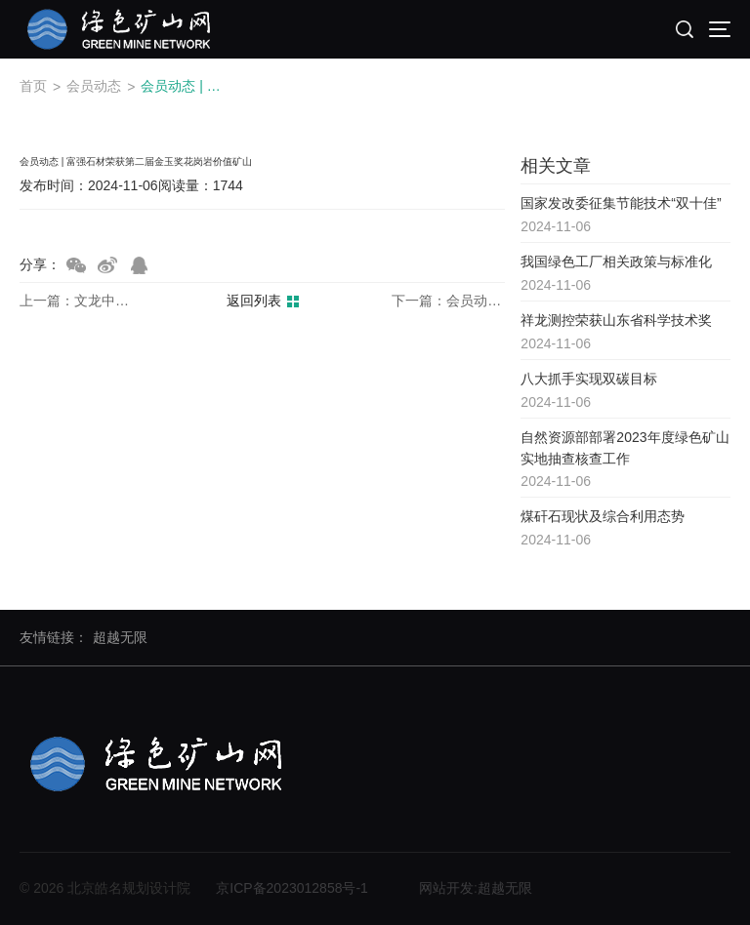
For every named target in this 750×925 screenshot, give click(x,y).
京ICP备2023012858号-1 (292, 888)
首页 (33, 86)
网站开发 (446, 888)
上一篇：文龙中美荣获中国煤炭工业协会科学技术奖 (76, 301)
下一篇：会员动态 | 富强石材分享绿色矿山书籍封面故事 (448, 301)
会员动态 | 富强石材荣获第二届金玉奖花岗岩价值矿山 (186, 86)
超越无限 (120, 637)
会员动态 (93, 86)
